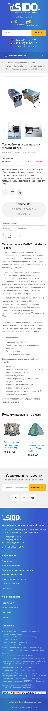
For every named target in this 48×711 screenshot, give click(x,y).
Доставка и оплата (11, 565)
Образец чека (7, 688)
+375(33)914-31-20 (13, 539)
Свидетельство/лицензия (23, 688)
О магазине (7, 561)
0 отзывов (17, 152)
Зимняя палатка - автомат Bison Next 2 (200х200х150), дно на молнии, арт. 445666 (36, 452)
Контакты (6, 588)
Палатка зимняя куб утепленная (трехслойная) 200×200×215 (11, 446)
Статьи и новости (10, 583)
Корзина (6, 617)
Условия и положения (12, 574)
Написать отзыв (29, 152)
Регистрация (8, 603)
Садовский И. (27, 707)
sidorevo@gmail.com (14, 542)
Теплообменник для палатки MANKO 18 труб (25, 69)
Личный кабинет (24, 17)
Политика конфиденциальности (17, 570)
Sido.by (21, 702)
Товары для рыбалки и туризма (21, 63)
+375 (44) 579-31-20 (25, 40)
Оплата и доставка (24, 209)
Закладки (6, 612)
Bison (30, 442)
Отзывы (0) (24, 214)
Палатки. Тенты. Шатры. (16, 66)
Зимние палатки (38, 66)
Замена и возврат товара (14, 579)
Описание (24, 204)
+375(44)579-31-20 (13, 537)
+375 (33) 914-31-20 (25, 43)
